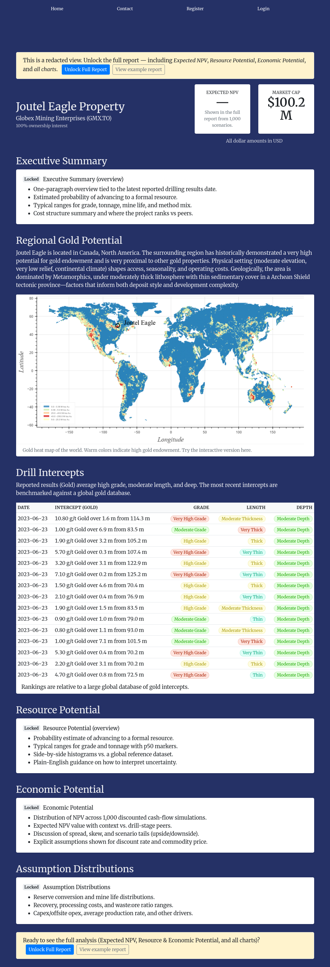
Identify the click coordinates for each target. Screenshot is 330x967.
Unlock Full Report (86, 69)
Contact (125, 8)
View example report (138, 69)
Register (195, 8)
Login (264, 8)
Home (57, 8)
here (246, 450)
